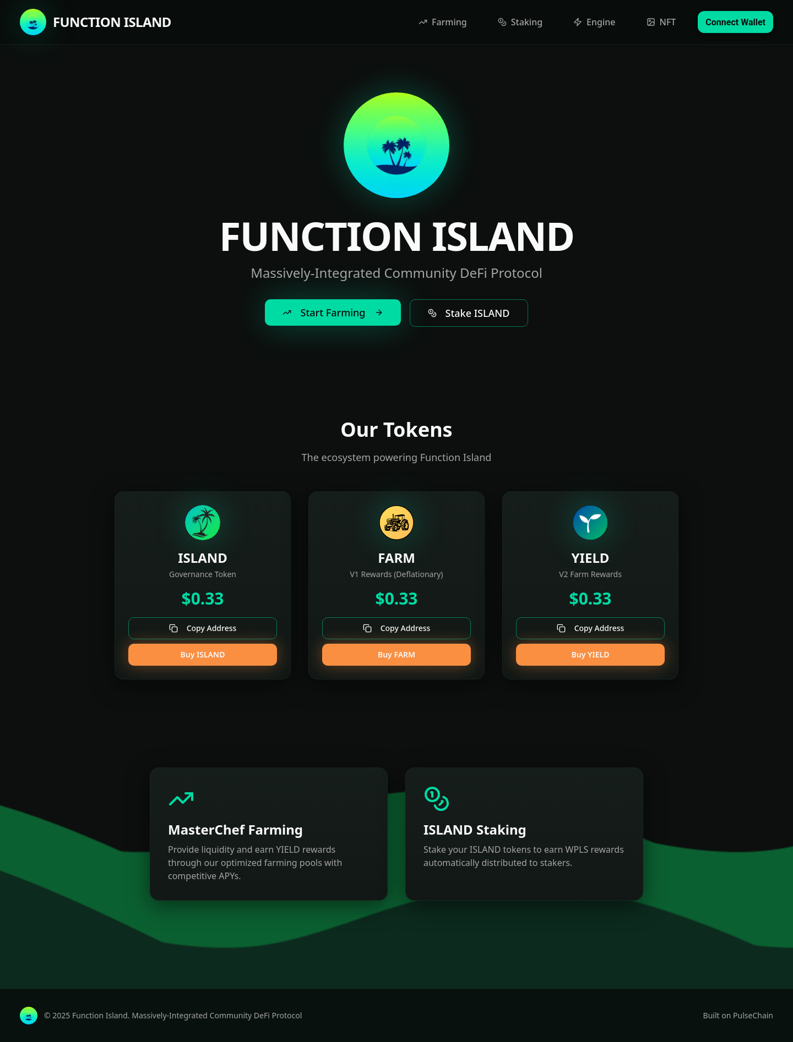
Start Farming (333, 312)
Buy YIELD (591, 654)
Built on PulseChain (738, 1015)
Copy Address (203, 628)
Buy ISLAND (203, 654)
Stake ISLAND (469, 313)
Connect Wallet (735, 22)
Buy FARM (396, 654)
